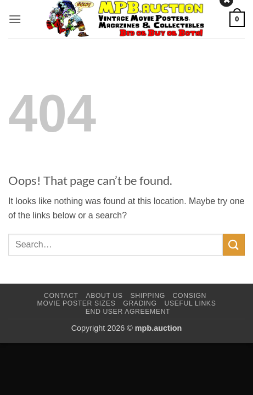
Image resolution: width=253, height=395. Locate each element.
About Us (104, 296)
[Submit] (234, 244)
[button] (14, 18)
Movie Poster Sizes (76, 303)
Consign (189, 296)
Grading (139, 303)
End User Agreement (128, 311)
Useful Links (190, 303)
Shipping (147, 296)
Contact (61, 296)
